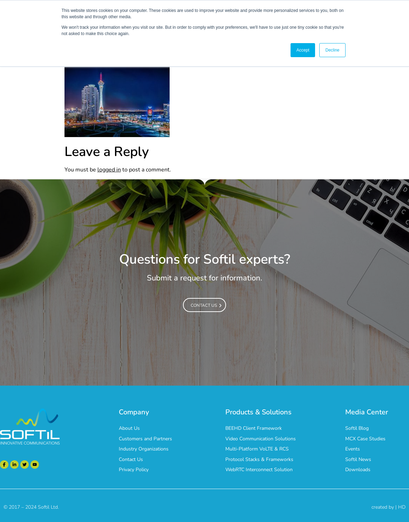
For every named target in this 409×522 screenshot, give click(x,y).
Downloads (357, 469)
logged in (109, 170)
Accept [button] (302, 50)
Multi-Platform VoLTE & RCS (257, 449)
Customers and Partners (145, 438)
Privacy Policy (134, 469)
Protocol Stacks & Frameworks (259, 459)
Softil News (358, 459)
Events (352, 449)
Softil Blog (357, 428)
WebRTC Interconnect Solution (259, 469)
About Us (129, 428)
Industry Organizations (144, 449)
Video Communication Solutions (260, 438)
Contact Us (131, 459)
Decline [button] (332, 50)
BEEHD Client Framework (253, 428)
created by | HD (388, 507)
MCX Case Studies (365, 438)
